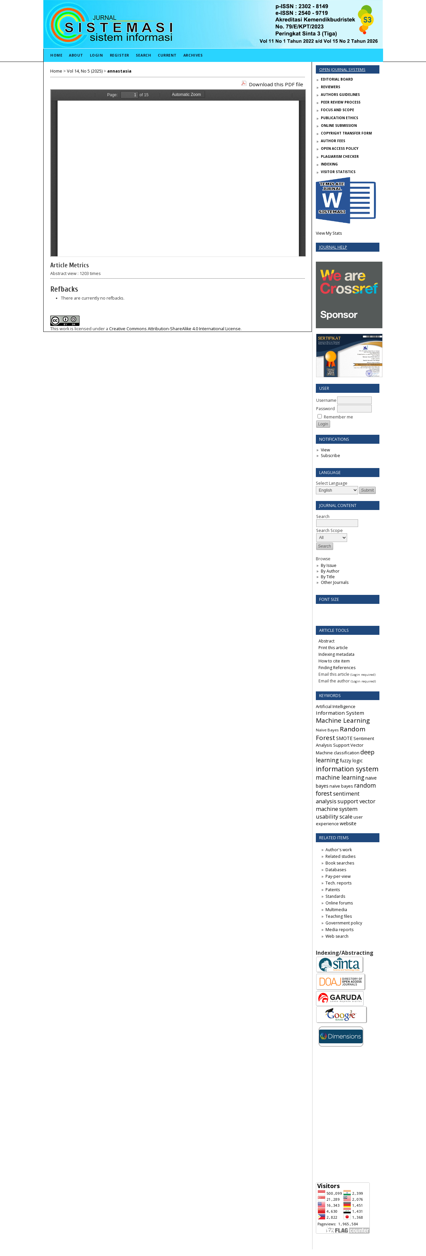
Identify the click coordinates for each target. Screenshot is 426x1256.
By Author (330, 571)
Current (167, 55)
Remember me (338, 417)
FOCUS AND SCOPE (337, 110)
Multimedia (336, 909)
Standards (335, 896)
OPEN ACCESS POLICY (339, 148)
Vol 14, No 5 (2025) (85, 71)
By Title (328, 577)
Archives (193, 55)
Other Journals (334, 582)
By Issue (328, 565)
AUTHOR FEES (333, 140)
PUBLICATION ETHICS (339, 118)
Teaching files (338, 916)
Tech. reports (338, 883)
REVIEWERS (330, 87)
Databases (335, 870)
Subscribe (330, 455)
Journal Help (333, 247)
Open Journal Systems (342, 69)
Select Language (331, 483)
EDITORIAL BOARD (337, 79)
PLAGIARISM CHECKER (340, 156)
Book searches (339, 863)
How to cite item (334, 661)
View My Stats (329, 233)
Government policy (343, 923)
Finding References (337, 667)
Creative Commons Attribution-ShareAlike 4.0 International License (175, 329)
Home (56, 55)
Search (143, 55)
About (76, 55)
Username (326, 400)
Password (325, 408)
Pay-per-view (337, 876)
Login (96, 55)
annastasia (119, 71)
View (325, 450)
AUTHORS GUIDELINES (340, 94)
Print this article (333, 647)
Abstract (326, 641)
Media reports (339, 929)
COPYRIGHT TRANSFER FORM (346, 133)
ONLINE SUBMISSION (339, 125)
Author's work (338, 850)
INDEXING (329, 164)
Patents (332, 889)
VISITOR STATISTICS (338, 171)
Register (119, 55)
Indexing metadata (336, 654)
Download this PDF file (276, 84)
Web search (336, 936)
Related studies (340, 856)
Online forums (339, 903)
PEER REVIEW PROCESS (340, 102)
